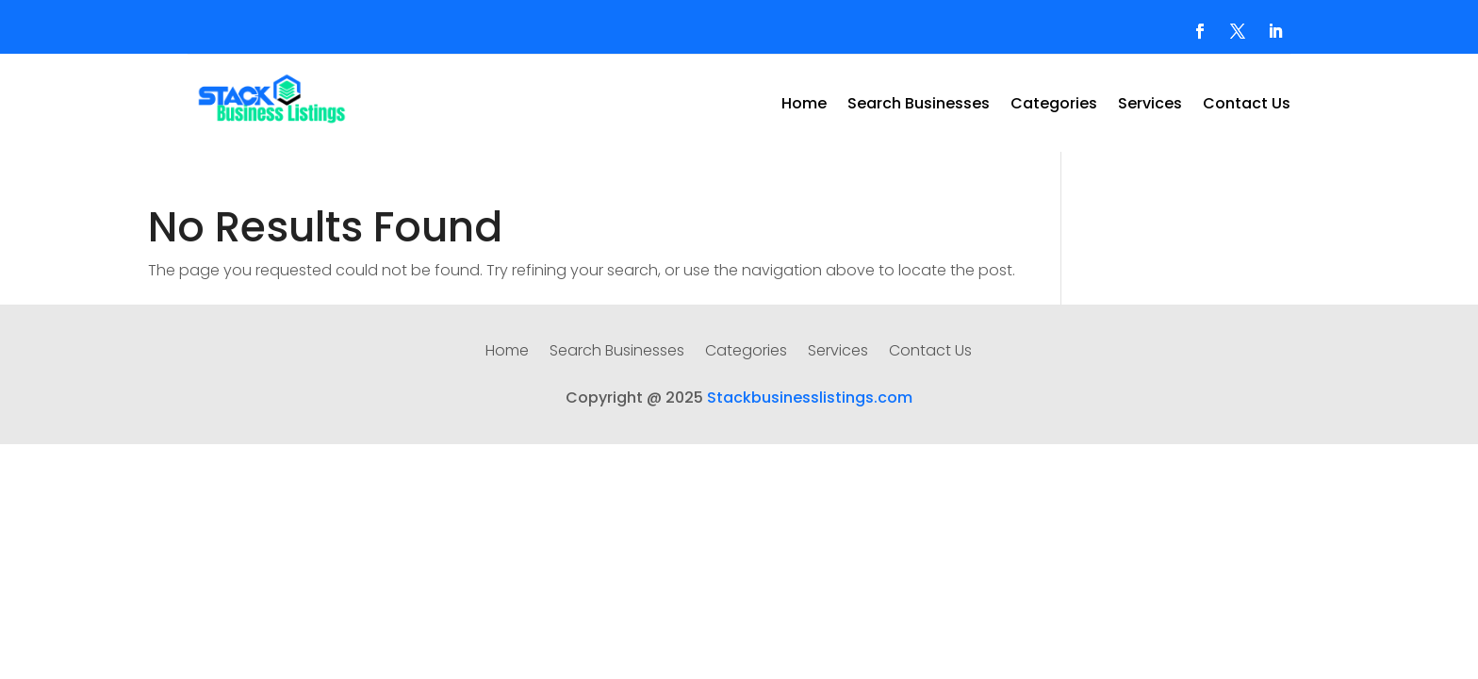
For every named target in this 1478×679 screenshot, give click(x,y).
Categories (1053, 105)
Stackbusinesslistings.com (809, 397)
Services (1150, 105)
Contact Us (1246, 105)
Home (804, 105)
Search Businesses (918, 105)
